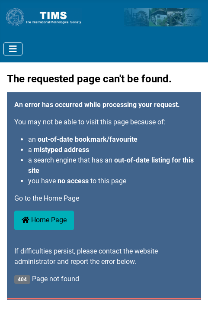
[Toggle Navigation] (12, 48)
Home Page (44, 220)
